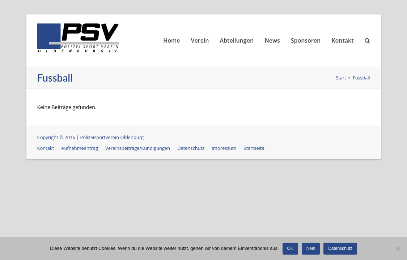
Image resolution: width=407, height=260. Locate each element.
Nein (310, 248)
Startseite (253, 148)
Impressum (224, 148)
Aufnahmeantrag (79, 148)
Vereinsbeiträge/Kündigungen (137, 148)
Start (341, 78)
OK (290, 248)
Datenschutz (190, 148)
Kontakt (45, 148)
